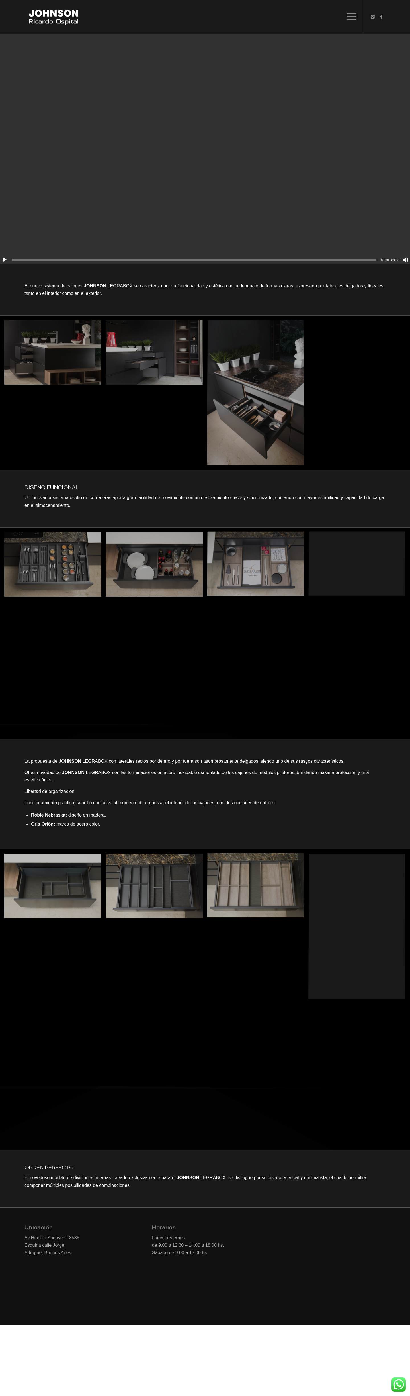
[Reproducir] (4, 260)
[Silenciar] (405, 260)
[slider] (194, 260)
